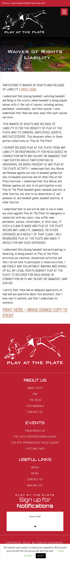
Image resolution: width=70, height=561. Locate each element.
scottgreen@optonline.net (28, 3)
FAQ (35, 394)
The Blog (35, 400)
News (35, 473)
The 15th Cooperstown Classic (35, 436)
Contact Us (35, 412)
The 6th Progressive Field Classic (35, 442)
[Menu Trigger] (64, 11)
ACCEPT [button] (41, 555)
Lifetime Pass (35, 448)
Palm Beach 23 (35, 430)
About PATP (35, 388)
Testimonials (35, 406)
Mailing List (35, 485)
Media (35, 467)
